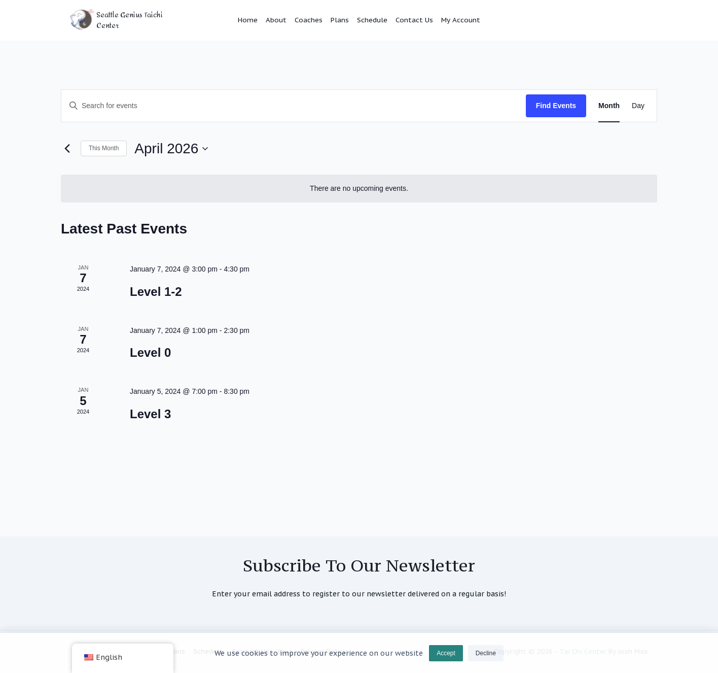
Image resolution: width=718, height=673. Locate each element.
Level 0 (150, 352)
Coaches (308, 19)
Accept (446, 657)
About (276, 19)
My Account (460, 19)
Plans (340, 19)
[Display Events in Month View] (609, 106)
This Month (104, 148)
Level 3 (150, 414)
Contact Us (414, 19)
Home (248, 19)
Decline (486, 657)
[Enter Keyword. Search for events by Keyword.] (293, 106)
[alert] (359, 189)
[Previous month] (67, 149)
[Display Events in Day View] (638, 106)
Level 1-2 (156, 291)
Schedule (372, 19)
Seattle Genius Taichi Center (129, 20)
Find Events (556, 106)
